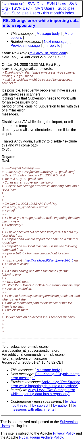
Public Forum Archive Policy (41, 437)
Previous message (25, 45)
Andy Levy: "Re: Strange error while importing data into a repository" (45, 384)
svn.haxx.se (13, 4)
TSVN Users (43, 8)
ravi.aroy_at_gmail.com (47, 53)
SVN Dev (35, 4)
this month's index (58, 13)
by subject (40, 405)
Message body (48, 33)
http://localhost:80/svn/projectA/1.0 (49, 260)
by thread (20, 405)
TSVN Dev (20, 8)
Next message (55, 41)
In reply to (52, 45)
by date (70, 401)
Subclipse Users (26, 13)
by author (60, 405)
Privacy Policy (64, 433)
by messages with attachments (44, 407)
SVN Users (56, 4)
